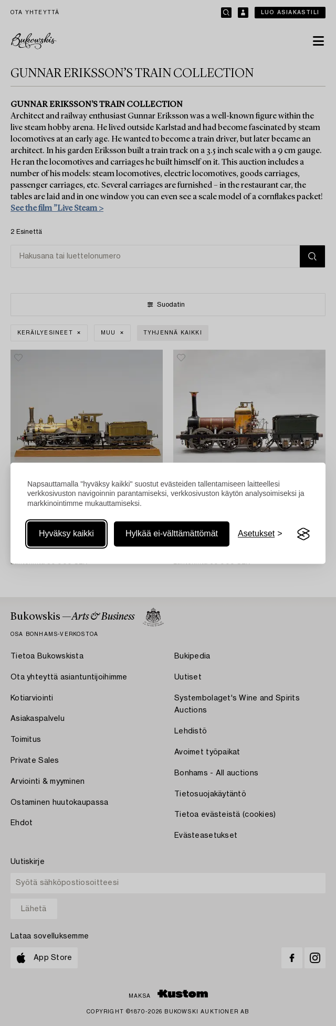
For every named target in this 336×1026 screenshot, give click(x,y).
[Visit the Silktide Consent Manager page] (303, 534)
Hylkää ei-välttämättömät (171, 534)
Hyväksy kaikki (66, 534)
